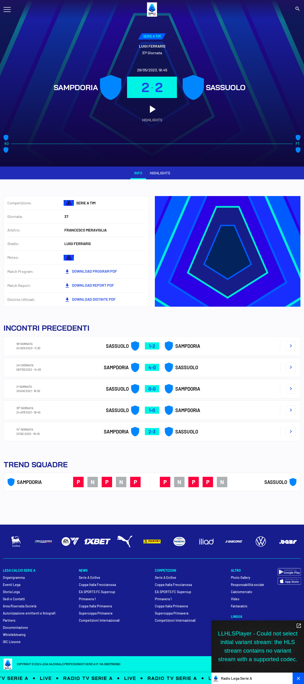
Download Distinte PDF (90, 300)
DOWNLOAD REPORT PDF (89, 286)
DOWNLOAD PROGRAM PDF (90, 272)
